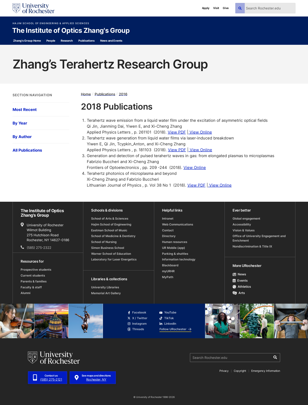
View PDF (177, 132)
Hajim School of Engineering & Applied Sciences (51, 23)
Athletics (242, 286)
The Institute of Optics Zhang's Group (71, 31)
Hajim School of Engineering (111, 224)
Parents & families (34, 281)
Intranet (167, 218)
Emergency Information (265, 371)
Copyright (240, 371)
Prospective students (36, 270)
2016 (123, 94)
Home (86, 94)
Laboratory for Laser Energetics (114, 259)
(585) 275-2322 (39, 247)
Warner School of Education (111, 254)
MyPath (167, 277)
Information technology (178, 259)
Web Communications (177, 224)
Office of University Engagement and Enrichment (259, 238)
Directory (169, 236)
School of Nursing (103, 242)
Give (226, 8)
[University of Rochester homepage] (33, 8)
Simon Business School (107, 248)
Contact (168, 230)
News (239, 274)
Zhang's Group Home (27, 40)
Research (67, 40)
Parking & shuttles (175, 254)
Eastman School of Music (109, 230)
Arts (239, 293)
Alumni (25, 293)
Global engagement (246, 218)
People (50, 40)
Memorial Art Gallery (106, 293)
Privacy (224, 371)
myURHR (168, 271)
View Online (200, 132)
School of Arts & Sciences (109, 218)
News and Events (111, 40)
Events (240, 280)
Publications (86, 40)
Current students (33, 275)
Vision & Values (244, 230)
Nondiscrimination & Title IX (252, 246)
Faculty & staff (31, 287)
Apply (206, 8)
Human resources (174, 242)
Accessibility (242, 224)
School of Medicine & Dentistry (113, 236)
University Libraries (105, 287)
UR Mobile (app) (173, 248)
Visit (216, 8)
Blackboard (170, 265)
